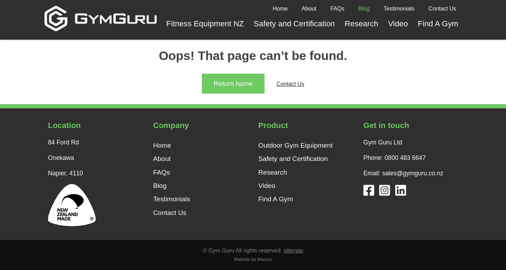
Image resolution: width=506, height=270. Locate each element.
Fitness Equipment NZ (205, 23)
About (309, 9)
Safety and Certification (294, 23)
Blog (364, 9)
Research (361, 23)
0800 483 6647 (405, 157)
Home (280, 9)
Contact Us (442, 9)
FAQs (337, 9)
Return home (233, 83)
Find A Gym (438, 23)
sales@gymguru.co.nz (412, 173)
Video (398, 23)
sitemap (293, 251)
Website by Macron (253, 259)
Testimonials (399, 9)
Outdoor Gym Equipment (295, 145)
